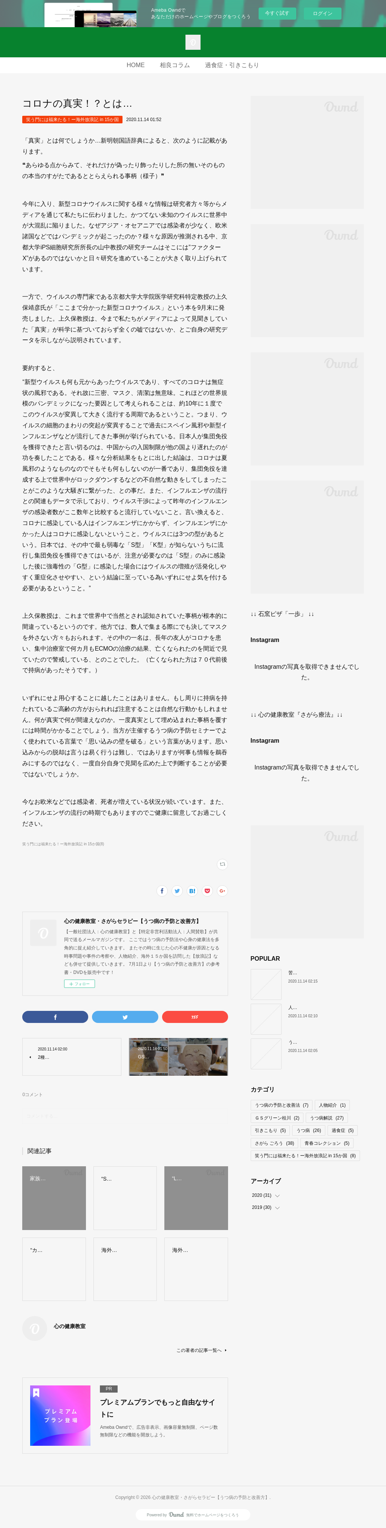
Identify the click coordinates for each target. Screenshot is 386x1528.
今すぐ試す (277, 13)
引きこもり (270, 1130)
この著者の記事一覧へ (202, 1350)
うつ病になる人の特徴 (311, 1042)
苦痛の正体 (299, 972)
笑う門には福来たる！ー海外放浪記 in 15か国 (72, 119)
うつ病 (308, 1130)
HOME (136, 65)
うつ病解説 (326, 1118)
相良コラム (175, 65)
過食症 (343, 1130)
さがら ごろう (274, 1143)
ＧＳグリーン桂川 (277, 1118)
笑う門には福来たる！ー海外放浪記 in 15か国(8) (63, 844)
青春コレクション (327, 1143)
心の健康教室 (70, 1326)
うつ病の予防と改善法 (282, 1105)
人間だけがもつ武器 (308, 1007)
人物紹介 (332, 1105)
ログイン (322, 13)
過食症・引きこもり (232, 65)
